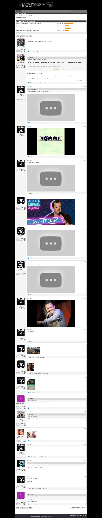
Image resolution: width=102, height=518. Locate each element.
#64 (85, 126)
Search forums (23, 13)
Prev (18, 36)
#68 (85, 261)
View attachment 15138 (32, 331)
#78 (85, 460)
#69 (85, 298)
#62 (85, 54)
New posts (17, 13)
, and (37, 122)
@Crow (32, 41)
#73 (85, 377)
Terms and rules (73, 515)
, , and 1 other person (39, 51)
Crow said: (30, 57)
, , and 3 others (38, 82)
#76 (85, 428)
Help (83, 515)
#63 (85, 86)
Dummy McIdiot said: (32, 89)
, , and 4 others (37, 440)
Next (30, 36)
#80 (85, 492)
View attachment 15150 (32, 446)
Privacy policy (79, 515)
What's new (25, 10)
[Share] (83, 39)
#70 (85, 329)
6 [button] (59, 28)
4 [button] (59, 25)
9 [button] (59, 23)
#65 (85, 160)
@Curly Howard (38, 467)
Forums (18, 10)
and (34, 392)
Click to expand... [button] (56, 69)
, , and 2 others (37, 357)
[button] (29, 11)
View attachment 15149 (32, 465)
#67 (85, 227)
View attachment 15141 (32, 400)
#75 (85, 411)
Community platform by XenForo (42, 516)
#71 (85, 345)
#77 (85, 444)
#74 (85, 395)
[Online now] (21, 418)
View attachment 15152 (32, 478)
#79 (85, 476)
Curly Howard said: (31, 463)
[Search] (83, 11)
